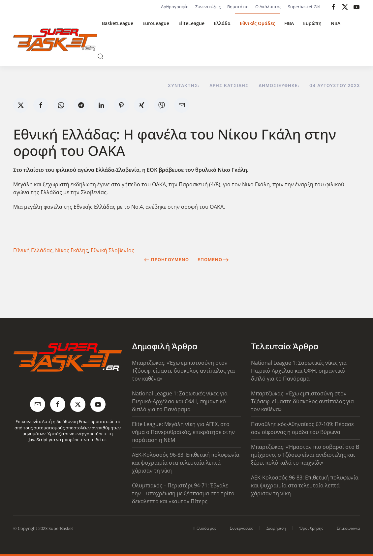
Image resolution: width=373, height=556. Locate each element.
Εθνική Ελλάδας (32, 250)
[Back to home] (55, 39)
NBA (335, 23)
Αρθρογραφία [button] (175, 7)
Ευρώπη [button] (312, 23)
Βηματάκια (238, 7)
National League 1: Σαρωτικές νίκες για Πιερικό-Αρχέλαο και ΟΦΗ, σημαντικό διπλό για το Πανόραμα (180, 401)
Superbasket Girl (304, 7)
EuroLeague (155, 23)
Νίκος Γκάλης (71, 250)
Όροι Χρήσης (311, 528)
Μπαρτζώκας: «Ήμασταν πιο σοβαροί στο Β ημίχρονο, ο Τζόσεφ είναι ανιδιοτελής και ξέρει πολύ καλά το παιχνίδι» (305, 454)
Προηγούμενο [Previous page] (166, 259)
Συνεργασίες (241, 528)
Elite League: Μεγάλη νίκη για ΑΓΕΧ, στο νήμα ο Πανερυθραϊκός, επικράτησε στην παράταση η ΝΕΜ (183, 432)
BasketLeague (117, 23)
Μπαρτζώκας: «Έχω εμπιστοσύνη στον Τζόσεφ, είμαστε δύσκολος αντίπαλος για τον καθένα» (183, 370)
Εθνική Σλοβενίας (112, 250)
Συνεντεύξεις (208, 7)
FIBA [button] (289, 23)
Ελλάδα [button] (222, 23)
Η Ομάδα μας (204, 528)
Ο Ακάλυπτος (268, 7)
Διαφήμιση (276, 528)
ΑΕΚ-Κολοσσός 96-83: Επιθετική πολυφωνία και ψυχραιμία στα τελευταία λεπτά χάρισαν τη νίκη (185, 462)
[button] (100, 56)
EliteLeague (191, 23)
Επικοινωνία (348, 528)
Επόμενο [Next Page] (213, 259)
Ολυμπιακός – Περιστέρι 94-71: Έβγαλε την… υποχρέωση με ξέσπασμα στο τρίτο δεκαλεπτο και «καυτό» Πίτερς (183, 493)
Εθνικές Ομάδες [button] (257, 23)
